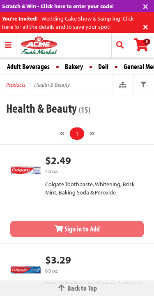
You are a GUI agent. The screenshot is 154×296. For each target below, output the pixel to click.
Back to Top (77, 288)
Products (15, 84)
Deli (103, 66)
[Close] (145, 5)
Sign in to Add (77, 229)
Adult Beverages (28, 66)
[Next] (92, 133)
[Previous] (62, 133)
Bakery (74, 66)
